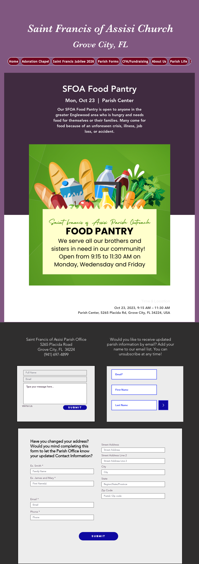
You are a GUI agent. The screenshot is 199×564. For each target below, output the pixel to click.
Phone (34, 511)
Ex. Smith (35, 465)
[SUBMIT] (75, 407)
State (104, 478)
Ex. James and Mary (42, 478)
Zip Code (107, 490)
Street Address (110, 444)
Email (33, 499)
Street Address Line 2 (114, 455)
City (103, 466)
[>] (163, 405)
